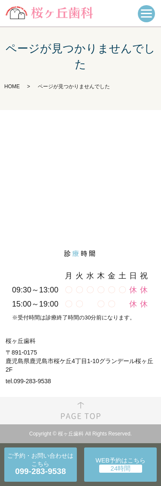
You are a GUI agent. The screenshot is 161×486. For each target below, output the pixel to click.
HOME (12, 86)
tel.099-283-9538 (28, 381)
